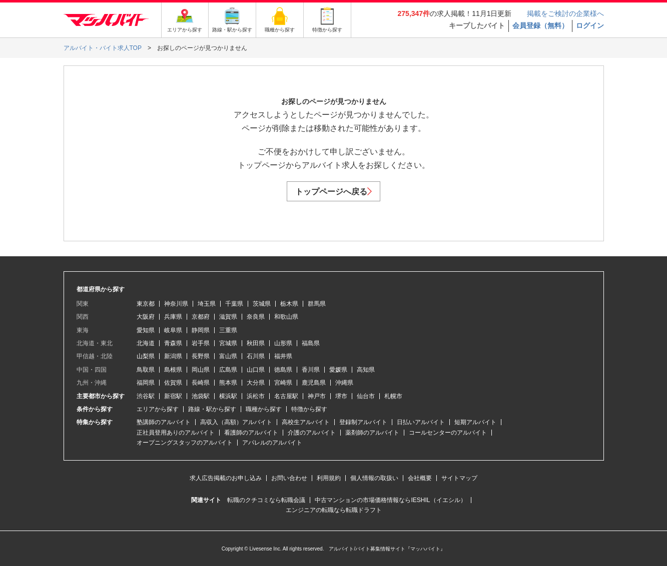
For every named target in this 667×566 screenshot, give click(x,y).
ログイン (590, 25)
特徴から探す (309, 409)
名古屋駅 (286, 396)
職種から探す (264, 409)
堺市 (341, 396)
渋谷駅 (146, 396)
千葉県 (234, 303)
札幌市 (393, 396)
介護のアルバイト (312, 432)
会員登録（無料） (540, 25)
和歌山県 (286, 316)
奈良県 (256, 316)
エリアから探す (158, 409)
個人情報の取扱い (374, 478)
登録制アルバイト (363, 422)
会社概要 (420, 478)
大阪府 (146, 316)
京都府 (201, 316)
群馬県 (317, 303)
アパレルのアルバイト (272, 442)
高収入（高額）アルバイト (236, 422)
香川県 (311, 369)
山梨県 (146, 356)
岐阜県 (173, 330)
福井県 (283, 356)
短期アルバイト (475, 422)
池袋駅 (201, 396)
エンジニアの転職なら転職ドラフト (334, 510)
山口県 (256, 369)
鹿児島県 (314, 382)
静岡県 (201, 330)
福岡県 (146, 382)
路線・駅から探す (212, 409)
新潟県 (173, 356)
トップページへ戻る (333, 191)
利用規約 (329, 478)
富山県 (228, 356)
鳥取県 (146, 369)
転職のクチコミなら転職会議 (266, 500)
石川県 (256, 356)
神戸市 (317, 396)
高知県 (366, 369)
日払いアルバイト (421, 422)
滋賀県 (228, 316)
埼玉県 (207, 303)
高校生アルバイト (306, 422)
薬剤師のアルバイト (372, 432)
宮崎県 (283, 382)
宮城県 (228, 343)
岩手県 (201, 343)
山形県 (283, 343)
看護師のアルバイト (251, 432)
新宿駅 (173, 396)
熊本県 (228, 382)
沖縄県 (344, 382)
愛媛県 (338, 369)
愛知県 (146, 330)
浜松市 (256, 396)
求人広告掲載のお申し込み (226, 478)
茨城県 (262, 303)
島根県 (173, 369)
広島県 (228, 369)
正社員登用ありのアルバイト (176, 432)
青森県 (173, 343)
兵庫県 (173, 316)
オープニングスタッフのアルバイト (185, 442)
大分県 (256, 382)
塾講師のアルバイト (164, 422)
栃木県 (289, 303)
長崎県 (201, 382)
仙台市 (366, 396)
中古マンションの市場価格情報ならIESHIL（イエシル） (390, 500)
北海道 (146, 343)
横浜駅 (228, 396)
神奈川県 (176, 303)
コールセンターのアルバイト (448, 432)
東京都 (146, 303)
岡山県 (201, 369)
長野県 (201, 356)
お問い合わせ (289, 478)
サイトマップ (459, 478)
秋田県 (256, 343)
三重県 (228, 330)
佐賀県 (173, 382)
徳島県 (283, 369)
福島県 (311, 343)
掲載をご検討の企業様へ (565, 13)
